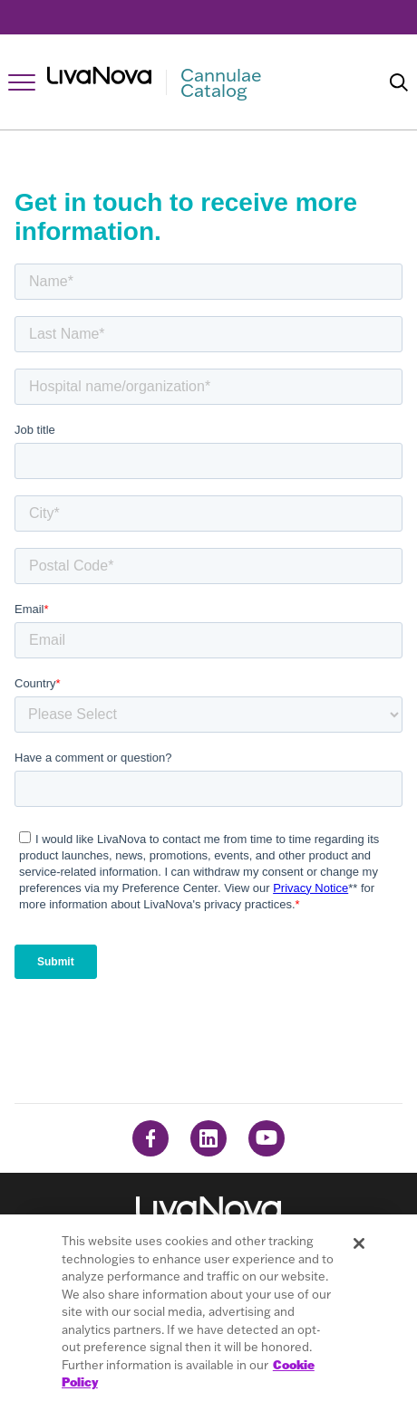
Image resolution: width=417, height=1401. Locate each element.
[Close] (359, 1243)
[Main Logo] (193, 82)
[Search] (399, 82)
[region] (208, 1307)
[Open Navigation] (22, 82)
